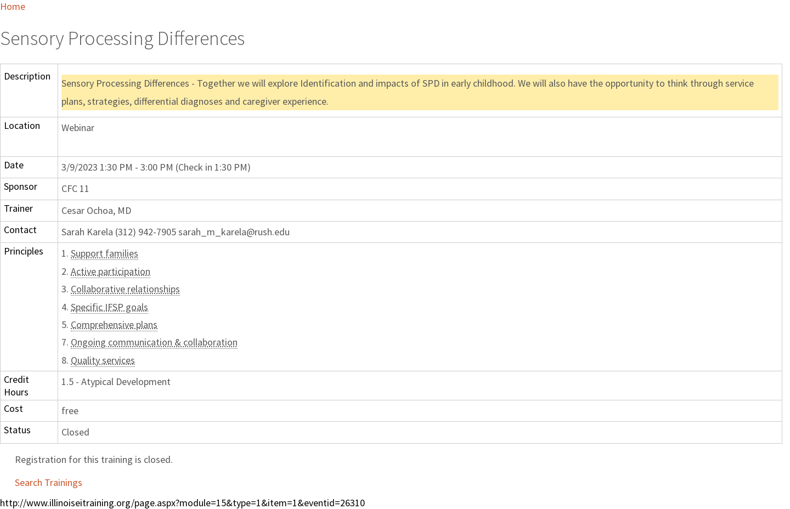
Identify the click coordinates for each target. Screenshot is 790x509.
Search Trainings (48, 482)
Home (12, 6)
